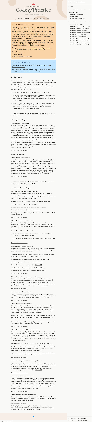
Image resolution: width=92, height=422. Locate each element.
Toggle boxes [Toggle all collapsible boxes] (82, 418)
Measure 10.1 (14, 398)
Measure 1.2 (40, 207)
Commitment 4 (15, 228)
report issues (34, 48)
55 (29, 97)
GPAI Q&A (22, 44)
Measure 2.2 (16, 240)
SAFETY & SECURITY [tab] (44, 18)
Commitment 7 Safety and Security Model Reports (80, 38)
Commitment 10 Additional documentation (80, 45)
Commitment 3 (21, 226)
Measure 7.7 (22, 340)
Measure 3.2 (39, 262)
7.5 (25, 337)
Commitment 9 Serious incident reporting (79, 43)
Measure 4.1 (14, 282)
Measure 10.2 (29, 400)
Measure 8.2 (44, 368)
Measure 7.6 (28, 338)
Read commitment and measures (19, 150)
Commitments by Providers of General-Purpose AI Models (79, 10)
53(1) (33, 125)
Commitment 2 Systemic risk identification (79, 28)
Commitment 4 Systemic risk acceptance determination (80, 32)
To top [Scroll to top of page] (70, 420)
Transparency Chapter (74, 12)
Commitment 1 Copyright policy (77, 18)
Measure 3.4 (39, 268)
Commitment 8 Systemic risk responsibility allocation (80, 40)
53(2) (35, 142)
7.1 (22, 337)
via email (42, 49)
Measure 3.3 (38, 265)
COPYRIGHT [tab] (36, 18)
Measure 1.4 (19, 214)
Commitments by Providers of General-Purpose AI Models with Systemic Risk (79, 22)
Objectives (70, 6)
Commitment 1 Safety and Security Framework (80, 26)
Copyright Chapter (73, 16)
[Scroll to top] (33, 416)
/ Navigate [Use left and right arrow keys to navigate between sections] (82, 420)
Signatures (40, 14)
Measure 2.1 (28, 235)
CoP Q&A (30, 44)
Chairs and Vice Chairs (29, 36)
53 (26, 97)
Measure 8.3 (39, 370)
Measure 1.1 (37, 204)
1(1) (27, 89)
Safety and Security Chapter (75, 24)
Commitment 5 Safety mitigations (78, 34)
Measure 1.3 (37, 210)
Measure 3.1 (46, 259)
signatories (21, 56)
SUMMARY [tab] (19, 18)
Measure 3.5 (42, 270)
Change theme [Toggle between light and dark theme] (72, 418)
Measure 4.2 (44, 286)
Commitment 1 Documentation (77, 14)
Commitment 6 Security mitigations (78, 36)
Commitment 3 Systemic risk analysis (78, 30)
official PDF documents (20, 42)
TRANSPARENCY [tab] (27, 18)
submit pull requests (44, 48)
